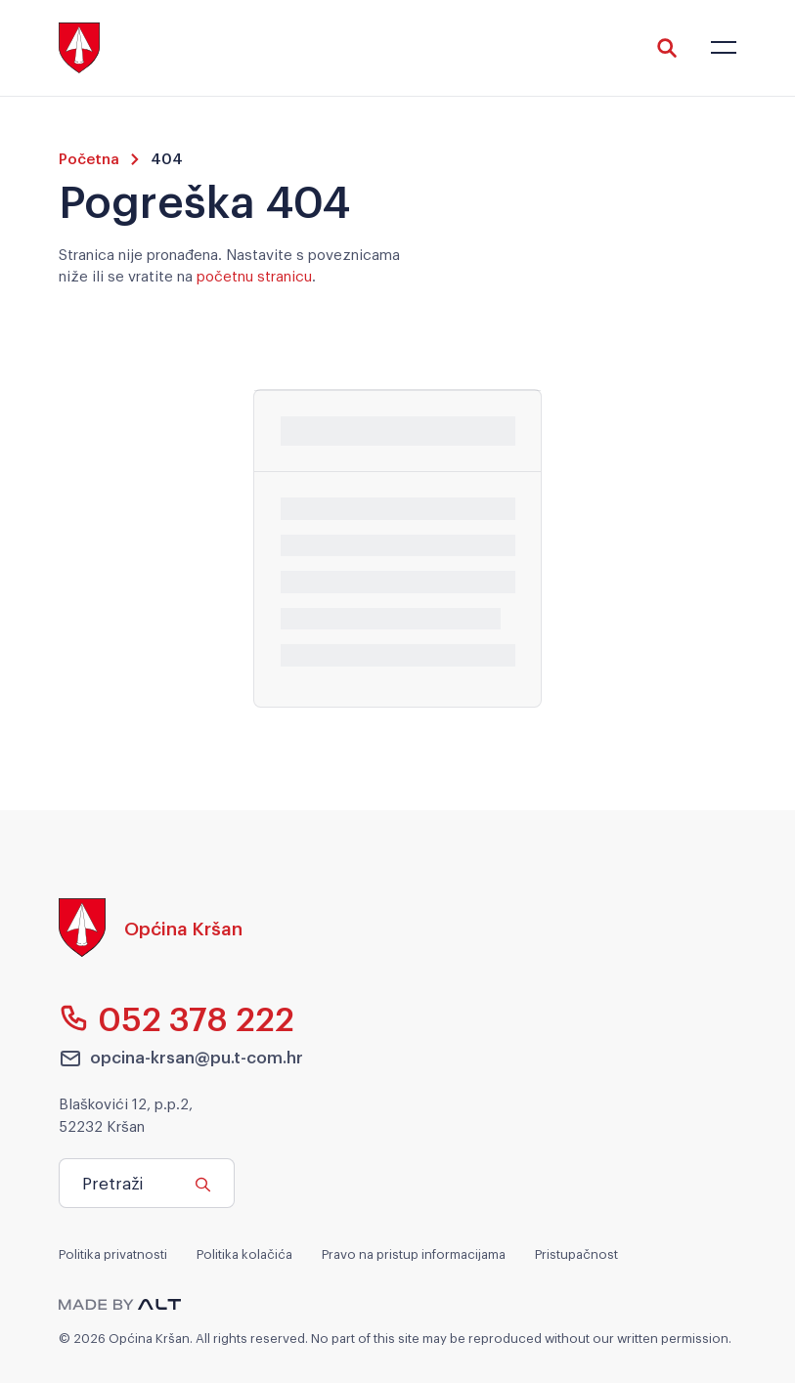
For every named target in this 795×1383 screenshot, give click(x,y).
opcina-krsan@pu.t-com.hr (181, 1057)
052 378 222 (176, 1017)
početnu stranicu (254, 274)
